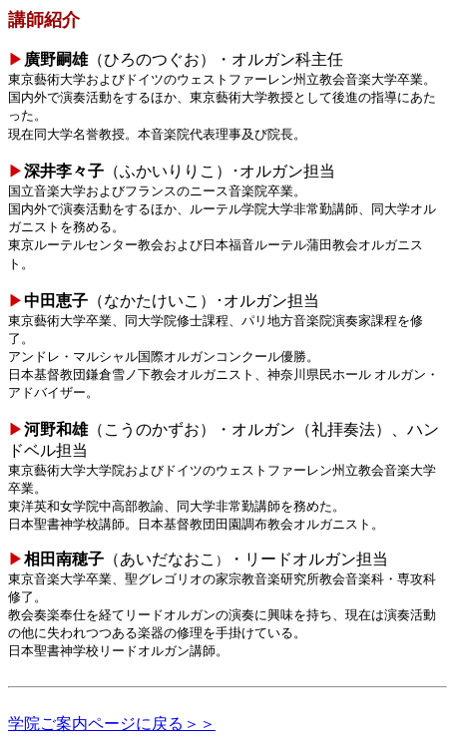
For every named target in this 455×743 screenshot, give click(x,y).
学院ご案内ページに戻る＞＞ (112, 723)
